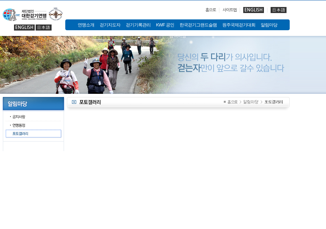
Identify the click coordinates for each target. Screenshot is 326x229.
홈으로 (210, 10)
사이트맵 (230, 10)
